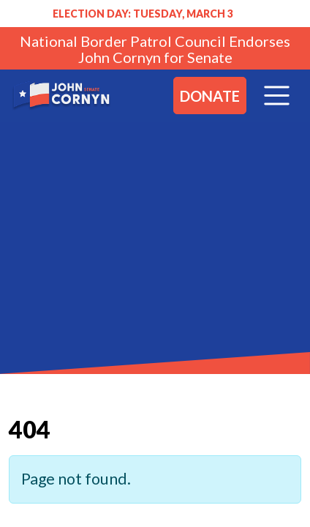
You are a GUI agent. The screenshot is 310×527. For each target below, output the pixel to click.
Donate (210, 96)
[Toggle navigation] (276, 95)
